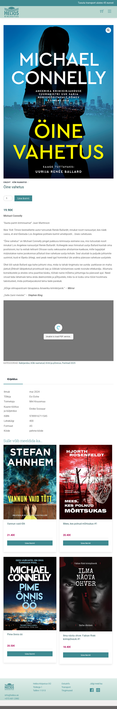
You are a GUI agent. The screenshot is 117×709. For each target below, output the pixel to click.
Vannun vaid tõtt (16, 523)
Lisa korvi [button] (30, 543)
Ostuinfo (66, 683)
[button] (108, 30)
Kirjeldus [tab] (12, 379)
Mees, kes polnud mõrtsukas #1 (80, 523)
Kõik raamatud (19, 182)
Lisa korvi (23, 198)
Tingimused (67, 690)
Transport (66, 687)
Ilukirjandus (24, 363)
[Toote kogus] (8, 198)
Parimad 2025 (68, 363)
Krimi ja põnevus (53, 363)
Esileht (7, 182)
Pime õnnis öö (15, 634)
